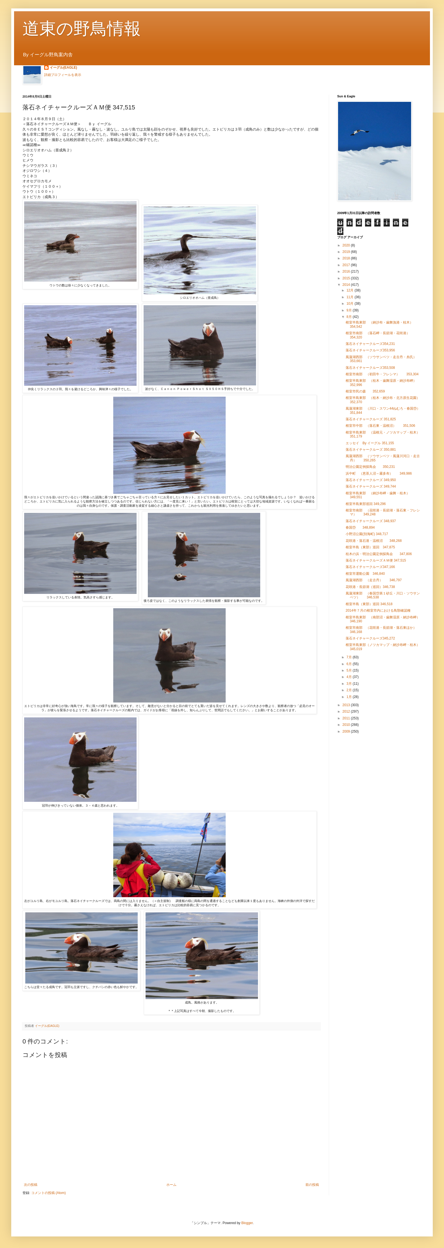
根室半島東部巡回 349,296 (366, 504)
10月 (350, 304)
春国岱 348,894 (360, 527)
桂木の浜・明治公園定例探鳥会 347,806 (379, 554)
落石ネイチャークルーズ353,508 (370, 368)
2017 (347, 265)
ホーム (171, 1185)
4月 (349, 677)
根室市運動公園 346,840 (367, 574)
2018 (347, 258)
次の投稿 (30, 1185)
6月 (349, 664)
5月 (349, 670)
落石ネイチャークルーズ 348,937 (371, 521)
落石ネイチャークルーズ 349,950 (371, 480)
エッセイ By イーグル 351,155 (370, 443)
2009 (347, 731)
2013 (347, 705)
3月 (349, 684)
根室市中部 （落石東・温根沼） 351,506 (380, 426)
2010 (347, 725)
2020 (347, 245)
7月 (349, 657)
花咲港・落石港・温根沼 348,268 (374, 541)
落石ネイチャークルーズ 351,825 (371, 419)
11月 (350, 297)
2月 (349, 690)
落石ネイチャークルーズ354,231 (370, 344)
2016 (347, 271)
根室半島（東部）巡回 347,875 (370, 547)
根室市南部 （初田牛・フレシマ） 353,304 (382, 374)
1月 (349, 697)
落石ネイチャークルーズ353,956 (370, 350)
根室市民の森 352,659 (365, 391)
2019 (347, 252)
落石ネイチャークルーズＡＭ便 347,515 (376, 560)
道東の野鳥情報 (81, 28)
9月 (349, 310)
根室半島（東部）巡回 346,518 (369, 604)
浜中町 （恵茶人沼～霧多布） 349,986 (379, 473)
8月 (349, 317)
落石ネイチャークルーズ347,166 (370, 567)
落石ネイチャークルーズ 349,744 (371, 486)
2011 (347, 718)
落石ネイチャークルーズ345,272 (370, 638)
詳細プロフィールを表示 (62, 75)
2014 (347, 285)
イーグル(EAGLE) (63, 67)
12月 (350, 290)
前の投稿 (312, 1185)
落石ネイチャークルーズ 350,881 (371, 450)
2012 (347, 711)
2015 (347, 278)
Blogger (247, 1223)
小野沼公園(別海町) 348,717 (367, 534)
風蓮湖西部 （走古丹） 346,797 (374, 580)
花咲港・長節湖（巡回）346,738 (370, 587)
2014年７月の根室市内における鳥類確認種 (378, 610)
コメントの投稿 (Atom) (48, 1193)
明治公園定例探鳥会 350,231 (370, 467)
